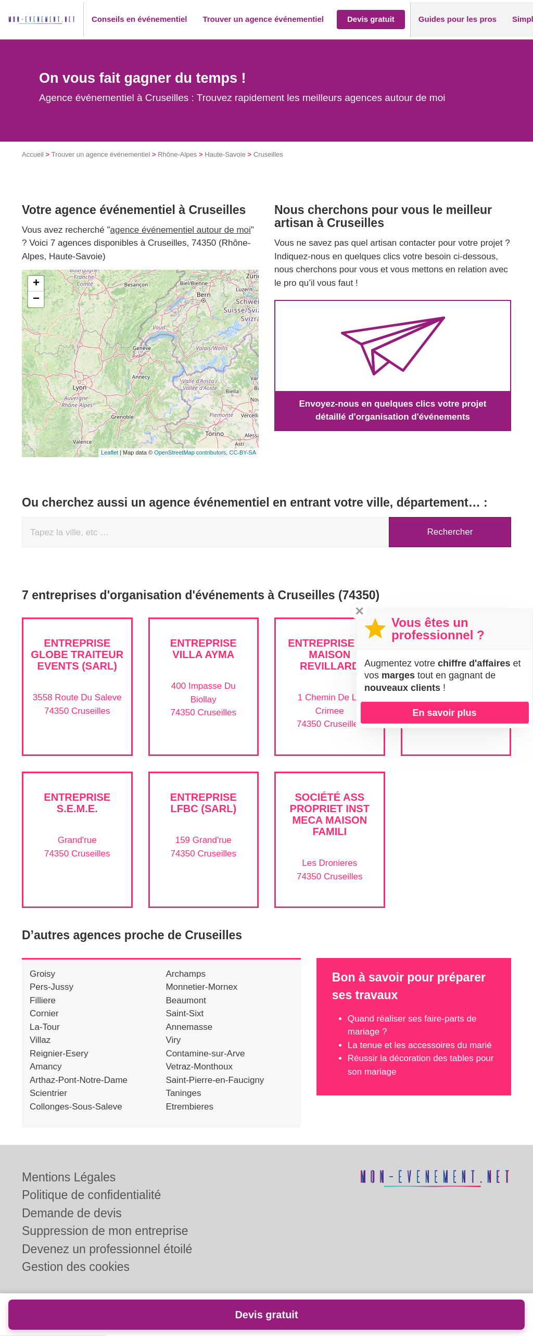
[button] (139, 19)
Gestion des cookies (76, 1267)
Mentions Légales (69, 1177)
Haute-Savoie (225, 154)
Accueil (33, 154)
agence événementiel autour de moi (180, 230)
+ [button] (36, 284)
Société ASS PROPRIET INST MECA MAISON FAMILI (330, 814)
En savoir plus (444, 712)
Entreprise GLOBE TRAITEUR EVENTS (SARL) (77, 654)
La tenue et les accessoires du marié (420, 1045)
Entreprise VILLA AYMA (203, 648)
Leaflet (109, 452)
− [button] (36, 299)
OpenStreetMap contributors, (191, 452)
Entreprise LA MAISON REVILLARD (329, 654)
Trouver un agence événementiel (101, 154)
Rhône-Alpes (177, 154)
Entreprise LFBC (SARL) (203, 802)
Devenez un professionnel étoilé (107, 1249)
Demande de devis (72, 1213)
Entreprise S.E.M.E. (77, 802)
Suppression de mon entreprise (105, 1231)
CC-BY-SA (242, 452)
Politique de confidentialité (91, 1195)
